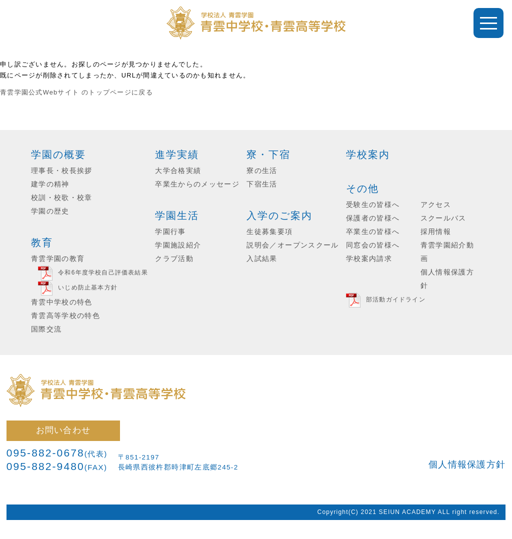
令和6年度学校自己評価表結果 (103, 272)
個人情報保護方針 (467, 465)
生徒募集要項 (269, 232)
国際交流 (46, 329)
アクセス (435, 204)
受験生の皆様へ (373, 204)
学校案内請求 (369, 258)
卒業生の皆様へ (373, 232)
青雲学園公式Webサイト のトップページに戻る (76, 92)
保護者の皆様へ (373, 218)
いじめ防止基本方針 (88, 287)
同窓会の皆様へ (373, 245)
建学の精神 (50, 184)
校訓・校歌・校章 (61, 198)
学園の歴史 (50, 211)
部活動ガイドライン (396, 299)
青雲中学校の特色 (61, 302)
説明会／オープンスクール (292, 245)
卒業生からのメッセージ (197, 184)
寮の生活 (261, 170)
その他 (362, 188)
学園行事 (170, 232)
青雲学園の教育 (57, 258)
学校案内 (368, 154)
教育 (42, 242)
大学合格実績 (178, 170)
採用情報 (435, 232)
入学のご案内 (279, 215)
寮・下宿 (268, 154)
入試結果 (261, 258)
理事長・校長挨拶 (61, 170)
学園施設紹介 (178, 245)
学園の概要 (58, 154)
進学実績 (177, 154)
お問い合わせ (63, 430)
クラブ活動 (174, 258)
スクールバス (443, 218)
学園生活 (177, 215)
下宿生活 (261, 184)
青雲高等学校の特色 (65, 316)
